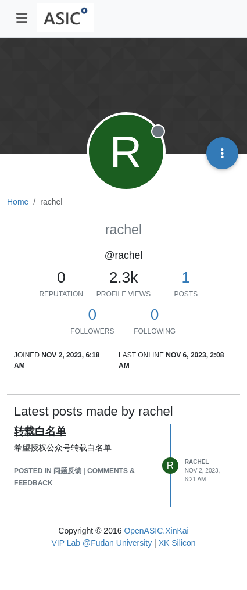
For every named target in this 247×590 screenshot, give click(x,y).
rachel (197, 462)
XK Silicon (177, 543)
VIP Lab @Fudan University (102, 543)
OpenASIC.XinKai (156, 530)
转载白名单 (40, 431)
